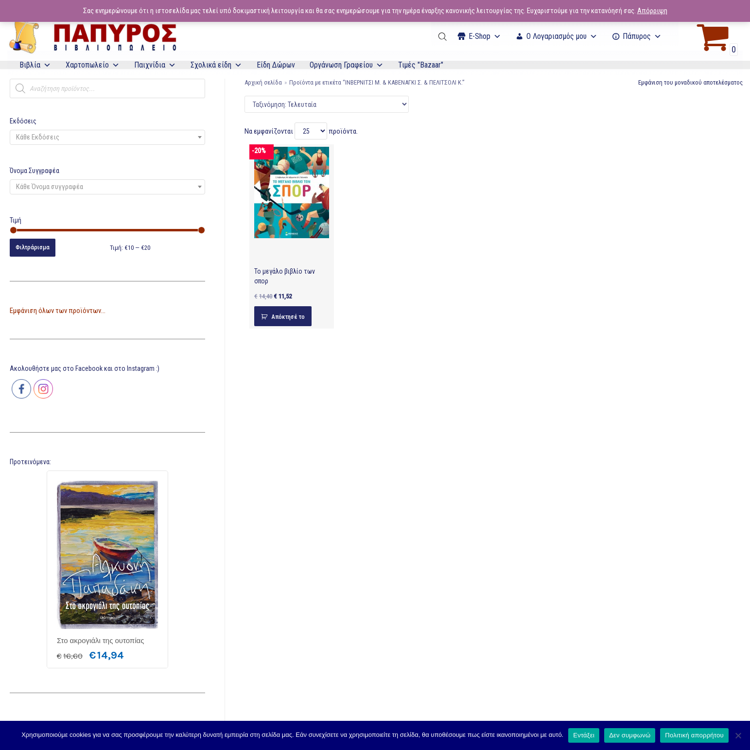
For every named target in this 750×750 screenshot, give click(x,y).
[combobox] (107, 137)
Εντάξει (583, 735)
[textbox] (107, 137)
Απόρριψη (652, 10)
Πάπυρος (642, 36)
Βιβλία (35, 65)
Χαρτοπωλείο (93, 65)
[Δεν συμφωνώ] (738, 735)
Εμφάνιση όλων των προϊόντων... (57, 310)
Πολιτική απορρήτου (694, 735)
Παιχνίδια (155, 65)
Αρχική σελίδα (263, 82)
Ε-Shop (485, 36)
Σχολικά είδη (216, 65)
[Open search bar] (443, 36)
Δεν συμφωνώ (629, 735)
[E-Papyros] (92, 36)
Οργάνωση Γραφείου (347, 65)
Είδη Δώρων (276, 65)
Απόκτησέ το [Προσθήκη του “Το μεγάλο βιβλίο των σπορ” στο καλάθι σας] (288, 316)
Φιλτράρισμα (33, 247)
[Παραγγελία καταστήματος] (326, 104)
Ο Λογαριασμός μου (561, 36)
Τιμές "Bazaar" (420, 65)
